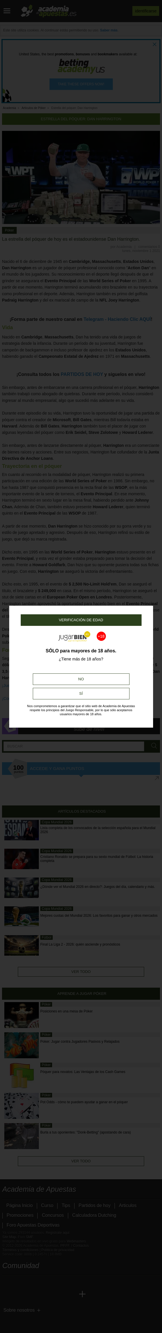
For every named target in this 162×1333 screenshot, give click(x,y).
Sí (81, 693)
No (81, 679)
